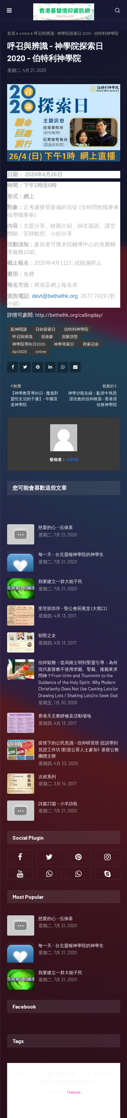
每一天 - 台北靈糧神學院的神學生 (71, 554)
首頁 (11, 33)
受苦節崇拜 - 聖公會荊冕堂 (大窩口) (72, 608)
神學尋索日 (64, 343)
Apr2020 (19, 351)
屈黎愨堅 (70, 336)
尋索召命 (91, 343)
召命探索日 (45, 329)
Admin (72, 459)
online (24, 33)
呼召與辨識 (22, 336)
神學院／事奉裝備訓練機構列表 (65, 1081)
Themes (74, 1092)
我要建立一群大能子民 (60, 581)
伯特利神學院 (76, 329)
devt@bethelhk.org (55, 296)
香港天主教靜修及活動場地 (64, 715)
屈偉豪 (47, 336)
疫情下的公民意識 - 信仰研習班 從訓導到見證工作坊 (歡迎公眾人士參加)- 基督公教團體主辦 (78, 749)
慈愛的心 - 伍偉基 (55, 527)
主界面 (28, 1073)
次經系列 (47, 776)
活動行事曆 (62, 1073)
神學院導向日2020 (28, 343)
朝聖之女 (47, 635)
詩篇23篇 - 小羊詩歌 (58, 803)
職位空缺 (97, 1073)
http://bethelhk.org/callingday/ (69, 315)
